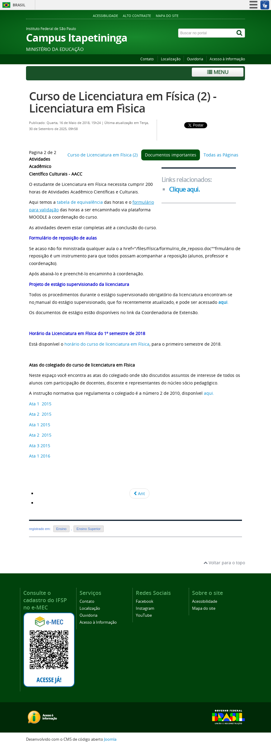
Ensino (61, 529)
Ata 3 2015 (39, 445)
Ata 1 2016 (39, 456)
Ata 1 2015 (40, 404)
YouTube (144, 615)
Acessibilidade (105, 15)
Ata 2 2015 (40, 414)
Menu (217, 72)
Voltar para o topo (224, 562)
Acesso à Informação (227, 59)
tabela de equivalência (80, 202)
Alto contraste (137, 15)
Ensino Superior (89, 529)
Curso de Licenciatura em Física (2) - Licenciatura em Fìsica (122, 102)
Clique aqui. (184, 189)
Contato (147, 59)
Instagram (145, 608)
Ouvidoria (195, 59)
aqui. (209, 393)
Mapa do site (167, 15)
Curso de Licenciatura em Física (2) (102, 155)
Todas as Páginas (221, 155)
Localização (171, 59)
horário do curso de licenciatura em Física (106, 344)
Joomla (110, 739)
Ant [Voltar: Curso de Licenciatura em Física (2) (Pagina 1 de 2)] (139, 493)
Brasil (19, 5)
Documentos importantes (170, 155)
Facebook (144, 601)
